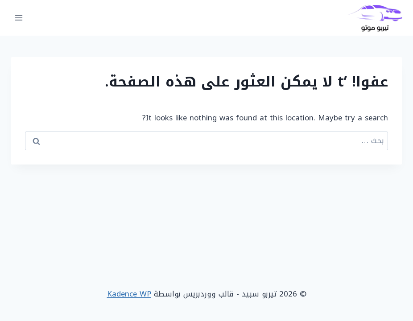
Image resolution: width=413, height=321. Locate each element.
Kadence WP (129, 294)
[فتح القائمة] (19, 18)
